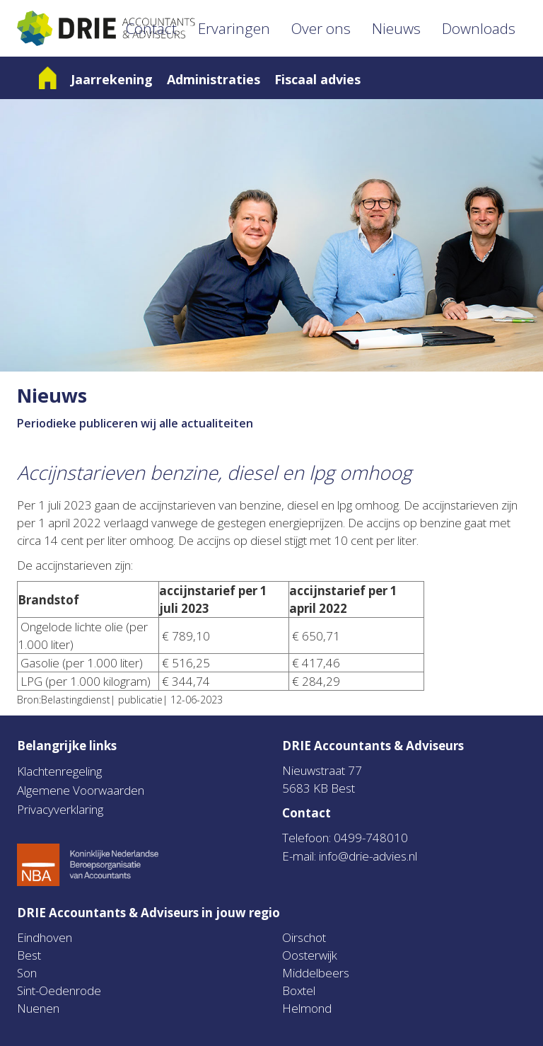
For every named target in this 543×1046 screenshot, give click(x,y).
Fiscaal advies (317, 79)
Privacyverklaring (60, 809)
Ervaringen (234, 28)
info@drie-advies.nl (368, 856)
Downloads (478, 28)
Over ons (321, 28)
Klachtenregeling (59, 771)
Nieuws (396, 28)
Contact (151, 28)
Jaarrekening (112, 79)
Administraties (213, 79)
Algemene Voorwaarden (80, 790)
